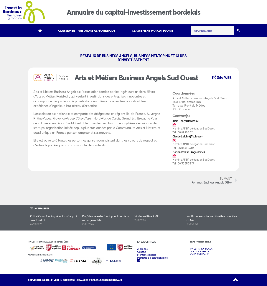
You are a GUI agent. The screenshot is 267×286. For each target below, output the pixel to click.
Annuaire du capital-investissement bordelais (133, 12)
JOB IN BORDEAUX (199, 251)
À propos (142, 248)
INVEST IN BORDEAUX (201, 248)
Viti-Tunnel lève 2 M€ (146, 216)
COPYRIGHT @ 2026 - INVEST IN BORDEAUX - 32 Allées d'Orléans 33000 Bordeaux (75, 280)
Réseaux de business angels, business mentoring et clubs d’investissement (133, 57)
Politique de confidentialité (152, 257)
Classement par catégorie (152, 30)
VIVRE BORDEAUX (199, 254)
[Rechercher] (238, 30)
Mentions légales (146, 254)
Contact (141, 251)
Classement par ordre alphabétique (86, 30)
